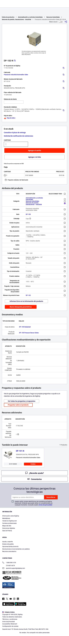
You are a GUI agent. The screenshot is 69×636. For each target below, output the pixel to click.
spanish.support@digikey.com (13, 568)
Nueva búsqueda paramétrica (21, 307)
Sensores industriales (53, 17)
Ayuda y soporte (7, 541)
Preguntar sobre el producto (18, 405)
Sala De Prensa (7, 531)
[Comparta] (66, 22)
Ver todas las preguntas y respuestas (21, 401)
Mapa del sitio (6, 526)
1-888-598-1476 (9, 563)
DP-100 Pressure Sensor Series (29, 333)
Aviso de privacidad (45, 505)
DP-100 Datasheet (25, 327)
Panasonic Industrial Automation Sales (16, 74)
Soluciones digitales (8, 528)
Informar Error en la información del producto (26, 301)
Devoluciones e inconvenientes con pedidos (16, 549)
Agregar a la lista (34, 157)
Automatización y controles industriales (30, 17)
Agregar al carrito (34, 150)
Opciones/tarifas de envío (10, 546)
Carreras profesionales (9, 523)
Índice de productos (8, 17)
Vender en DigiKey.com (9, 521)
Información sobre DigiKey (10, 516)
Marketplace (6, 518)
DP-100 (28, 214)
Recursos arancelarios (9, 551)
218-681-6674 (8, 565)
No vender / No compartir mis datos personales (34, 632)
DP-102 (28, 295)
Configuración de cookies (10, 626)
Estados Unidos (8, 612)
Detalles (33, 464)
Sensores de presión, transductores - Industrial (16, 19)
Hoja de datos (9, 118)
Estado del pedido (8, 544)
